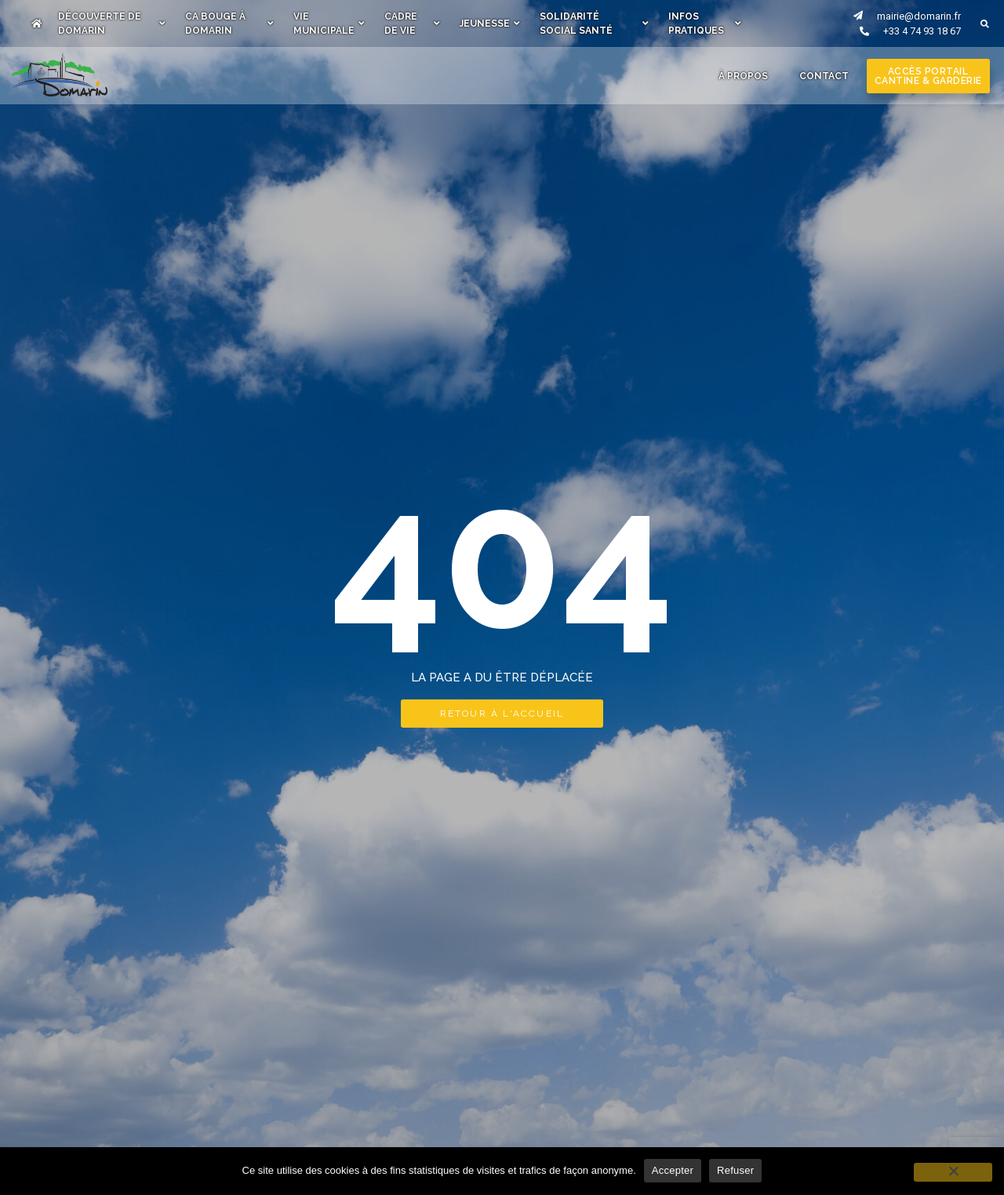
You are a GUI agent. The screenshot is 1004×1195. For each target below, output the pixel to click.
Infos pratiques (704, 23)
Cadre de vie (412, 23)
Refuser (735, 1170)
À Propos (743, 76)
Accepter (672, 1170)
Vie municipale (329, 23)
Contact (824, 76)
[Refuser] (953, 1172)
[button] (985, 24)
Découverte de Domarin (112, 23)
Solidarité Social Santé (594, 23)
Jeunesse (490, 23)
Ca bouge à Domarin (230, 23)
